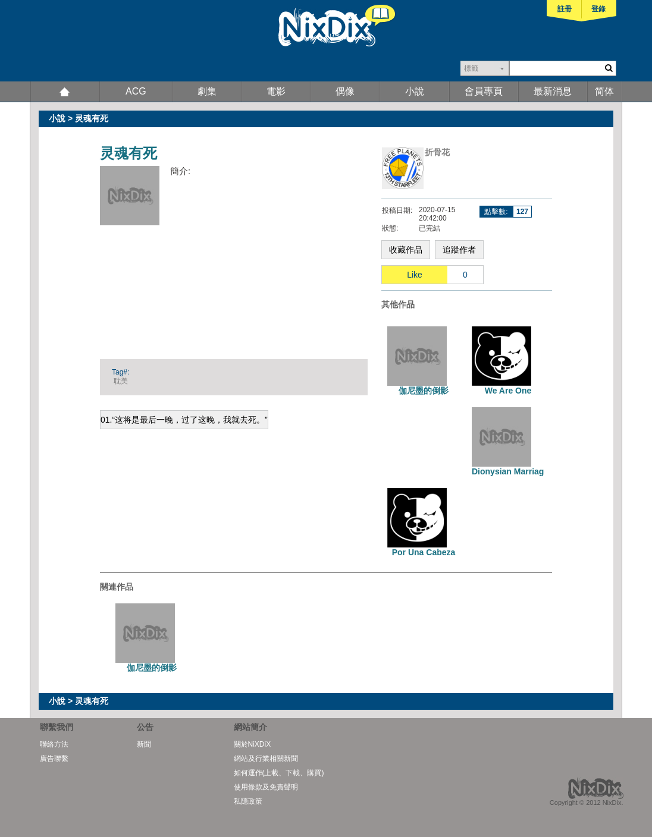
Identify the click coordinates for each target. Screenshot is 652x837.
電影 (276, 91)
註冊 (564, 9)
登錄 (598, 9)
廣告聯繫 (54, 758)
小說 (414, 91)
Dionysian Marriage (510, 471)
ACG (136, 91)
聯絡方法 (54, 744)
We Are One (508, 390)
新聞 (144, 744)
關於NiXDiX (252, 744)
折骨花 (437, 152)
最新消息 (553, 91)
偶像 (345, 91)
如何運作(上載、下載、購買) (279, 773)
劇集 (207, 91)
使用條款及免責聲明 (266, 787)
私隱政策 (248, 801)
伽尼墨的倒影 (424, 390)
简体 (604, 91)
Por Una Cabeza (424, 552)
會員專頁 (484, 91)
